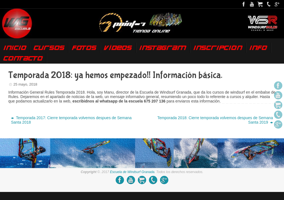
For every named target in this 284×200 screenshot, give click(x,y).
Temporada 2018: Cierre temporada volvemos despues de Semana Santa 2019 (215, 120)
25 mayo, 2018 (25, 84)
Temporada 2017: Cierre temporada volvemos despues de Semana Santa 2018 (71, 120)
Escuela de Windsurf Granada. (132, 172)
